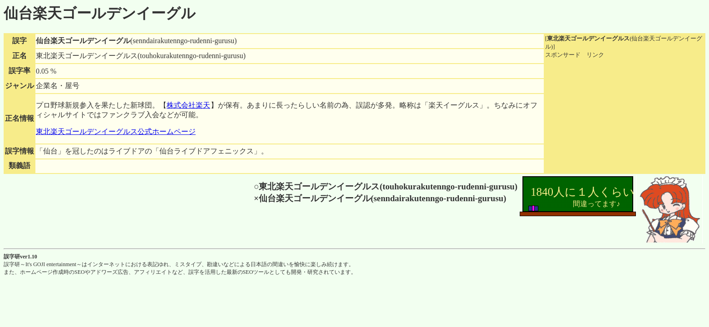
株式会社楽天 (188, 105)
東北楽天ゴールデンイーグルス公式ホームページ (116, 131)
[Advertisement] (613, 116)
